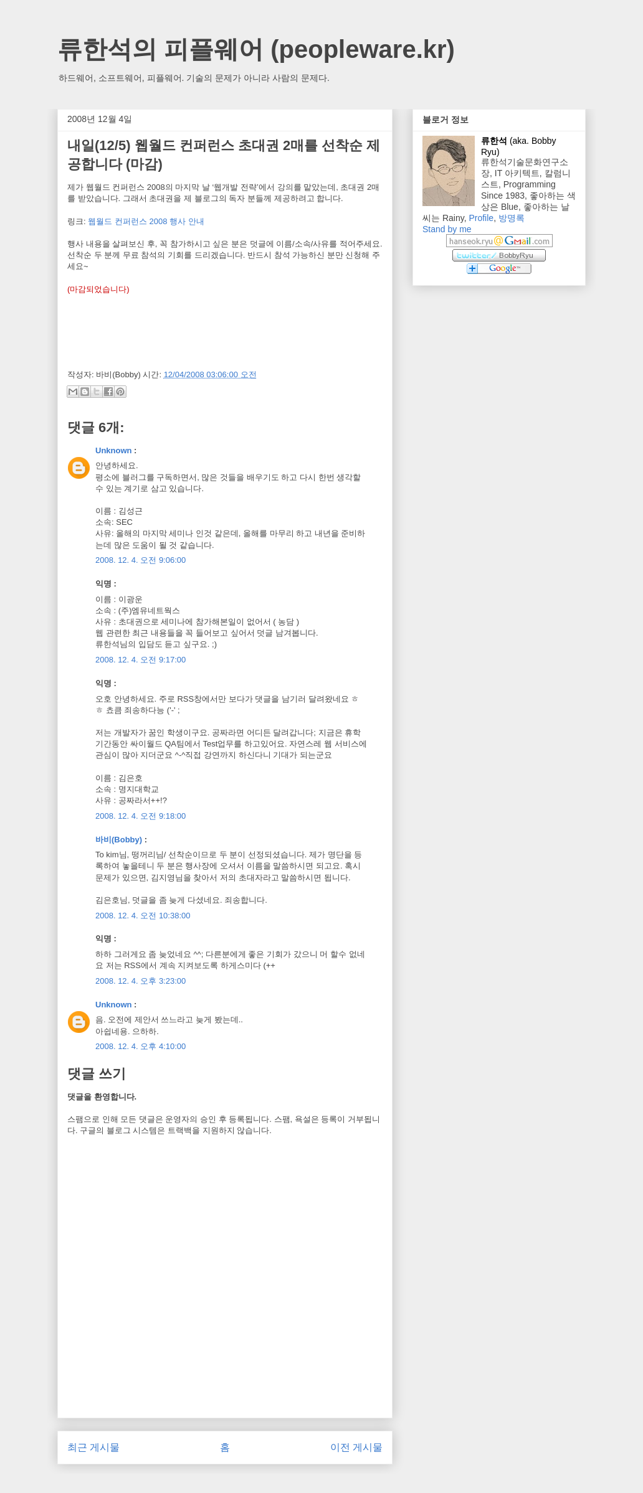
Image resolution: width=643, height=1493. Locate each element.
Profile (481, 218)
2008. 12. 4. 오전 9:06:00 (140, 560)
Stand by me (447, 229)
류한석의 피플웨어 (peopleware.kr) (256, 49)
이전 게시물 (356, 1447)
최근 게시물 (93, 1447)
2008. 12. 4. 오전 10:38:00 (143, 915)
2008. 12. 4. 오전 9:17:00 (140, 659)
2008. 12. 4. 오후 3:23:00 (140, 981)
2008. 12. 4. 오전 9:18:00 (140, 816)
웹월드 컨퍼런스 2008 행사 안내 (146, 221)
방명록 (511, 218)
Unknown (113, 450)
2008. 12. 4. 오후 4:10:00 (140, 1046)
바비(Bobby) (118, 839)
